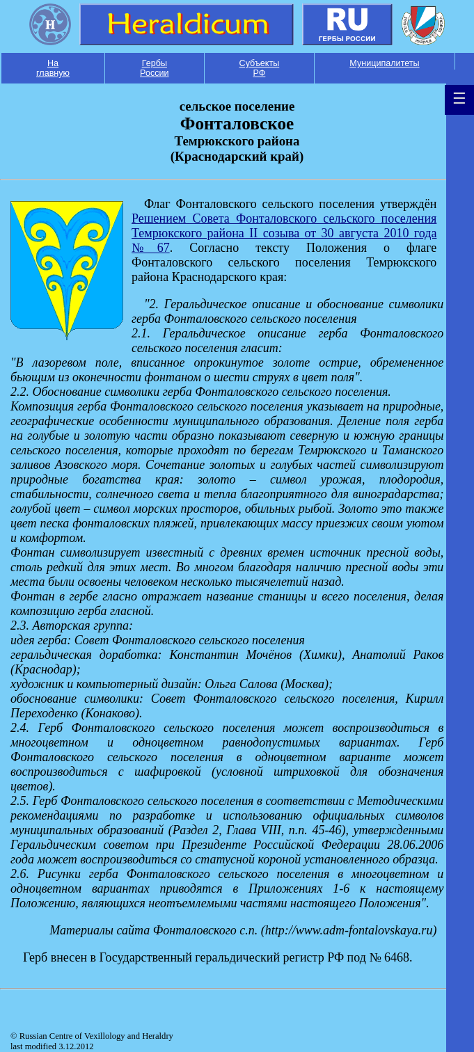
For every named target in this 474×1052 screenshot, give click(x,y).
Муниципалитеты (384, 63)
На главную (53, 68)
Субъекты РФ (259, 68)
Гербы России (154, 68)
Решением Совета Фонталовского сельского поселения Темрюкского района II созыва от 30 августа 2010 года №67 (284, 233)
